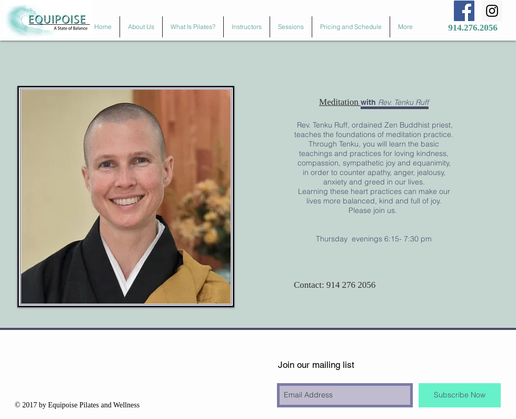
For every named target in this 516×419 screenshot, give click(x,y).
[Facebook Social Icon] (464, 11)
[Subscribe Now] (460, 395)
